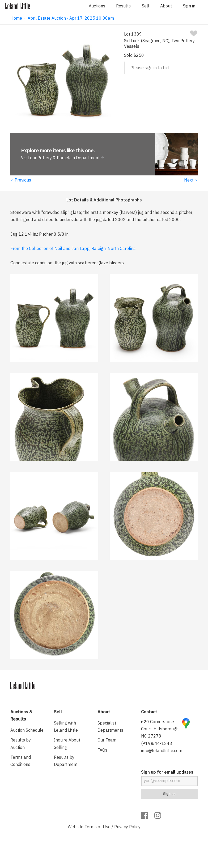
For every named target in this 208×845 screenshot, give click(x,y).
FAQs (102, 750)
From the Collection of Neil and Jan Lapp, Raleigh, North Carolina (73, 248)
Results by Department (66, 761)
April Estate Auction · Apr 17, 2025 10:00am (71, 18)
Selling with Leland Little (66, 726)
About (166, 5)
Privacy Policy (127, 826)
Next (191, 180)
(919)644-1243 (156, 743)
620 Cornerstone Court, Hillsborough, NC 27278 (160, 729)
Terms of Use (97, 826)
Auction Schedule (27, 730)
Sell (145, 5)
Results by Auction (20, 743)
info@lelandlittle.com (161, 750)
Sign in (189, 5)
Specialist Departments (110, 726)
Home (16, 18)
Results (123, 5)
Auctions (97, 5)
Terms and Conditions (20, 761)
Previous (20, 180)
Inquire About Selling (67, 743)
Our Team (106, 740)
